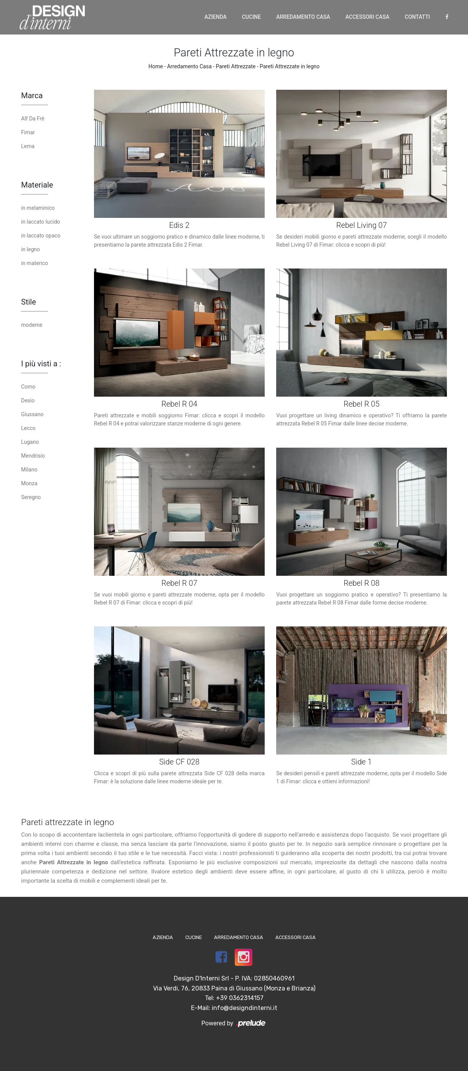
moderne (31, 325)
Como (28, 387)
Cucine (251, 17)
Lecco (28, 428)
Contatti (417, 17)
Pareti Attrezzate (236, 66)
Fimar (28, 132)
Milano (29, 469)
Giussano (32, 414)
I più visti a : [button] (41, 363)
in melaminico (37, 208)
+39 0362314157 (240, 998)
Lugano (30, 442)
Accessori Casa (367, 17)
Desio (28, 400)
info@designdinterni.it (244, 1008)
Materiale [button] (37, 184)
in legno (30, 249)
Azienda (215, 17)
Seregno (31, 497)
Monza (29, 483)
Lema (28, 146)
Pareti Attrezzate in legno (290, 66)
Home (155, 66)
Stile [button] (28, 301)
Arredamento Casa (303, 17)
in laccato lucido (40, 222)
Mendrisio (33, 456)
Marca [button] (32, 95)
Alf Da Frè (32, 118)
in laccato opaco (41, 235)
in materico (34, 263)
